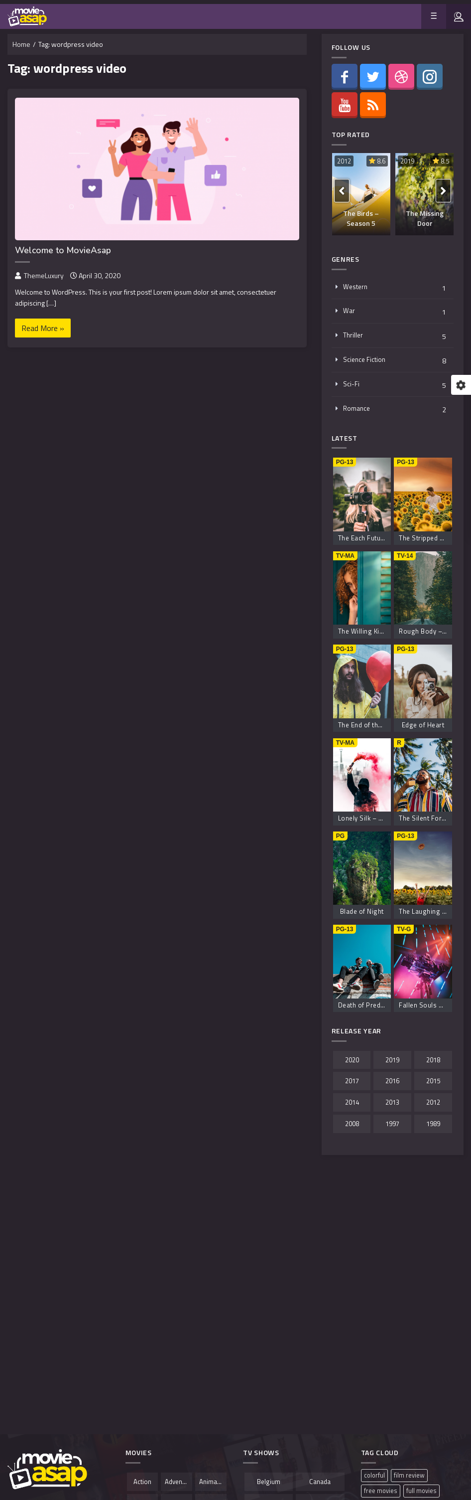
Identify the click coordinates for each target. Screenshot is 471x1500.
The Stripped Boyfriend (434, 538)
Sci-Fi (351, 384)
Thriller (353, 335)
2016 (392, 1081)
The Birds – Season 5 (361, 218)
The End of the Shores (372, 725)
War (349, 311)
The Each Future (362, 538)
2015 (433, 1081)
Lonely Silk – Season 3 (372, 818)
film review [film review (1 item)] (409, 1475)
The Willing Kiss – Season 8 (381, 631)
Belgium (268, 1482)
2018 (433, 1060)
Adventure (178, 1482)
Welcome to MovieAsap (63, 250)
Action (142, 1482)
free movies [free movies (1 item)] (380, 1491)
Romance (356, 408)
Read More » (42, 328)
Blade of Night (362, 911)
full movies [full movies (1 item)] (421, 1491)
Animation (213, 1482)
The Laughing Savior (430, 911)
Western (355, 287)
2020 (352, 1060)
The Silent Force (424, 818)
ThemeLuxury (44, 275)
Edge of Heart (423, 725)
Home (21, 44)
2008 (352, 1124)
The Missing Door (425, 218)
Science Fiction (364, 359)
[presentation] (342, 190)
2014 (352, 1102)
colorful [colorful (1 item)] (374, 1475)
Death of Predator (366, 1005)
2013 (392, 1102)
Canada (320, 1482)
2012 (344, 161)
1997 (392, 1124)
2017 (352, 1081)
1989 (433, 1124)
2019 (407, 161)
